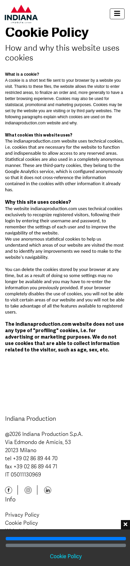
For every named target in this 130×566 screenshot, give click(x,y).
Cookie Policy (21, 522)
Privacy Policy (22, 514)
